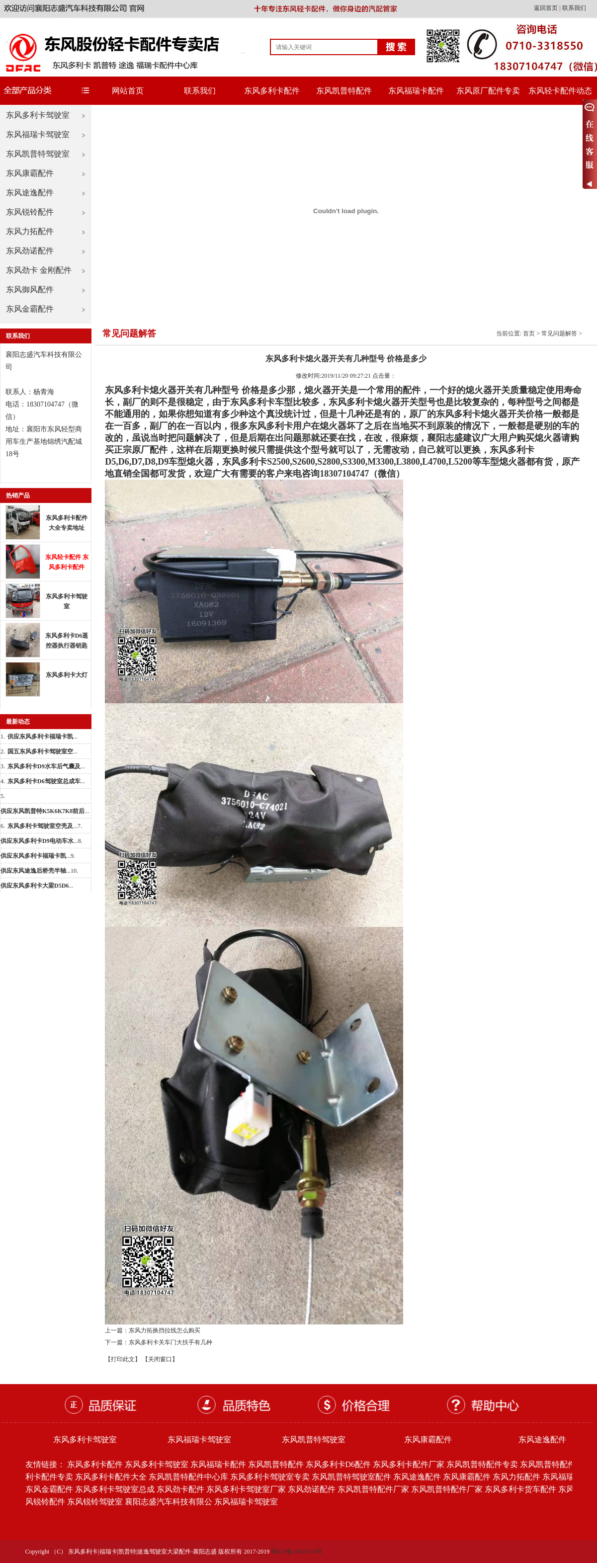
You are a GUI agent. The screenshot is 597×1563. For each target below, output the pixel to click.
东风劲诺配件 (30, 251)
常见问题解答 (559, 333)
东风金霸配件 (30, 309)
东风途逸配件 (30, 192)
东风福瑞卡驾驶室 (38, 134)
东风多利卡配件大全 (111, 1477)
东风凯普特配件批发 (556, 1464)
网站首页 (128, 90)
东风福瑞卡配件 (416, 90)
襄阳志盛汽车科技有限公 (168, 1501)
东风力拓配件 (30, 231)
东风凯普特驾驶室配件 (351, 1477)
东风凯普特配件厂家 (373, 1489)
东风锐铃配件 (30, 212)
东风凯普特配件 (344, 90)
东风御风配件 (30, 289)
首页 (529, 333)
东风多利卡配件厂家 (408, 1464)
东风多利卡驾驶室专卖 (270, 1477)
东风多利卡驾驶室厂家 (246, 1489)
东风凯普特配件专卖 (482, 1464)
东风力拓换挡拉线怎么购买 (164, 1330)
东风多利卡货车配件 (520, 1489)
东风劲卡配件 (180, 1489)
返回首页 (546, 7)
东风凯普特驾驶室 (38, 154)
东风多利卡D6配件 (338, 1464)
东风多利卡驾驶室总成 (115, 1489)
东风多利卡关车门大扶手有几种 (170, 1342)
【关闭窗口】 (160, 1359)
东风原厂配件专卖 (488, 90)
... (42, 736)
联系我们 (574, 7)
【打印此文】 (123, 1359)
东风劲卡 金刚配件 (39, 270)
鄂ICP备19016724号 (296, 1551)
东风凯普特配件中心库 (188, 1477)
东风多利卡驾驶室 (38, 115)
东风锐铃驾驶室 (95, 1501)
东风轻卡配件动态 (560, 90)
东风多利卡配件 (272, 90)
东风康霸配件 (30, 173)
